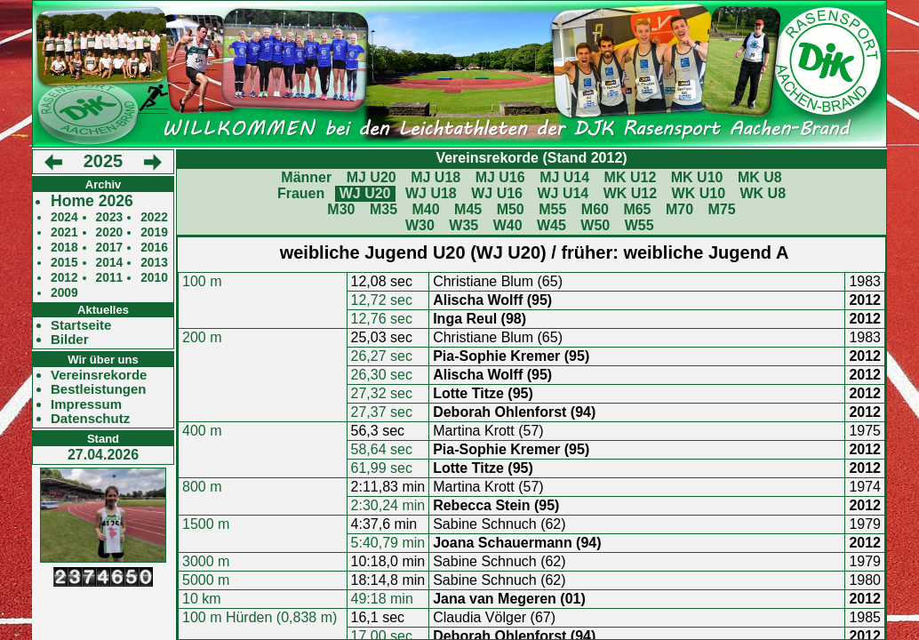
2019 (154, 232)
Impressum (86, 404)
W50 (595, 225)
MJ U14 (564, 177)
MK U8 (760, 177)
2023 (110, 217)
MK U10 (697, 177)
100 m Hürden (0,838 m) (259, 617)
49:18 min (382, 598)
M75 (722, 209)
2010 (154, 277)
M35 (383, 209)
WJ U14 (562, 193)
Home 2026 (92, 201)
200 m (201, 337)
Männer (306, 177)
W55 (639, 225)
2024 (64, 217)
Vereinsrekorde (99, 375)
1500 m (205, 524)
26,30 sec (381, 374)
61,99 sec (381, 468)
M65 (637, 209)
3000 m (205, 561)
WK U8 (763, 193)
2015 (64, 262)
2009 (64, 293)
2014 (110, 262)
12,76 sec (381, 318)
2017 (110, 247)
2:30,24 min (388, 505)
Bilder (70, 339)
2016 (154, 247)
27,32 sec (381, 393)
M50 (510, 209)
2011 (110, 277)
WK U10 (698, 193)
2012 (64, 277)
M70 (679, 209)
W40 (508, 225)
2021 (64, 232)
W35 (463, 225)
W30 (420, 225)
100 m (201, 281)
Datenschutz (90, 419)
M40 (425, 209)
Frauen (300, 193)
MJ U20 (371, 177)
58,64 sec (381, 449)
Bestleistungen (99, 389)
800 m (201, 486)
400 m (201, 430)
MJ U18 (435, 177)
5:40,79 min (388, 542)
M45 (468, 209)
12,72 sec (381, 300)
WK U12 (630, 193)
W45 (551, 225)
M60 (595, 209)
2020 (110, 232)
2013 (154, 262)
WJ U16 (497, 193)
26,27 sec (381, 356)
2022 (154, 217)
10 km (201, 598)
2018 (64, 247)
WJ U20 (365, 193)
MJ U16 (500, 177)
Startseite (81, 325)
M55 (552, 209)
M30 (341, 209)
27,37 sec (381, 412)
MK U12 (630, 177)
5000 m (205, 580)
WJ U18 (431, 193)
